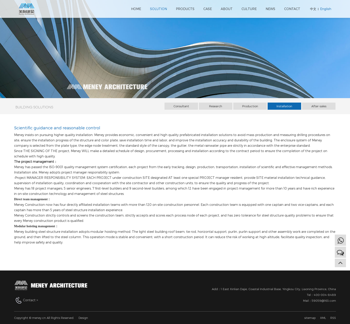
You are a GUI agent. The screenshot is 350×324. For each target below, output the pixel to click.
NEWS (270, 9)
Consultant (181, 106)
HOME (136, 9)
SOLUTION (158, 9)
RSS (333, 318)
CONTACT (292, 9)
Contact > (30, 300)
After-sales (318, 106)
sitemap (310, 318)
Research (215, 106)
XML (323, 318)
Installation (284, 106)
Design (83, 318)
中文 (313, 9)
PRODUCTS (185, 9)
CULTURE (249, 9)
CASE (207, 9)
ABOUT (227, 9)
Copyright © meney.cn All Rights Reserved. (44, 318)
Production (250, 106)
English (325, 9)
